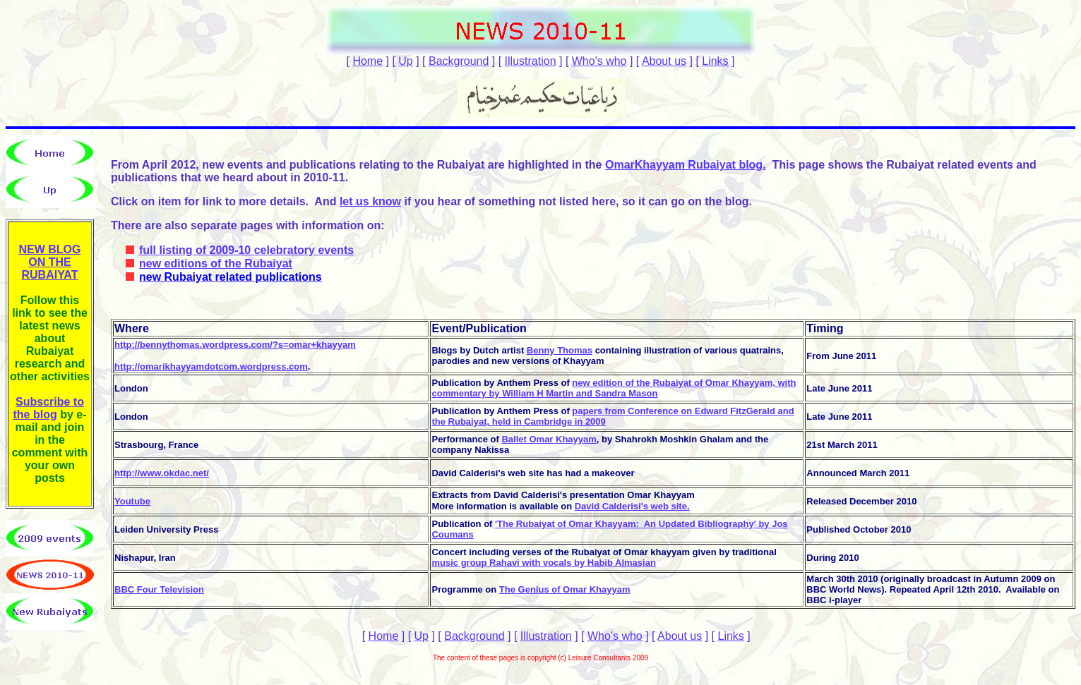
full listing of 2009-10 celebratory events (246, 250)
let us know (370, 201)
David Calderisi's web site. (632, 506)
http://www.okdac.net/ (161, 473)
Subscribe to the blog (48, 408)
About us (664, 61)
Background (459, 61)
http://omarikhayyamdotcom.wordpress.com (211, 366)
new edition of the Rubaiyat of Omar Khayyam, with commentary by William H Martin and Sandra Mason (613, 388)
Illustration (530, 61)
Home (367, 61)
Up (405, 61)
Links (715, 61)
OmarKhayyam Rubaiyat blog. (685, 165)
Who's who (599, 61)
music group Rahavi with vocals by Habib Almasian (543, 562)
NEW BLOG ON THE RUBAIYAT (50, 262)
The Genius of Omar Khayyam (565, 589)
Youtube (132, 501)
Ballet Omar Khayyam (548, 439)
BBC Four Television (159, 589)
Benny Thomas (559, 350)
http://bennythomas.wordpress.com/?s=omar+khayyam (235, 344)
